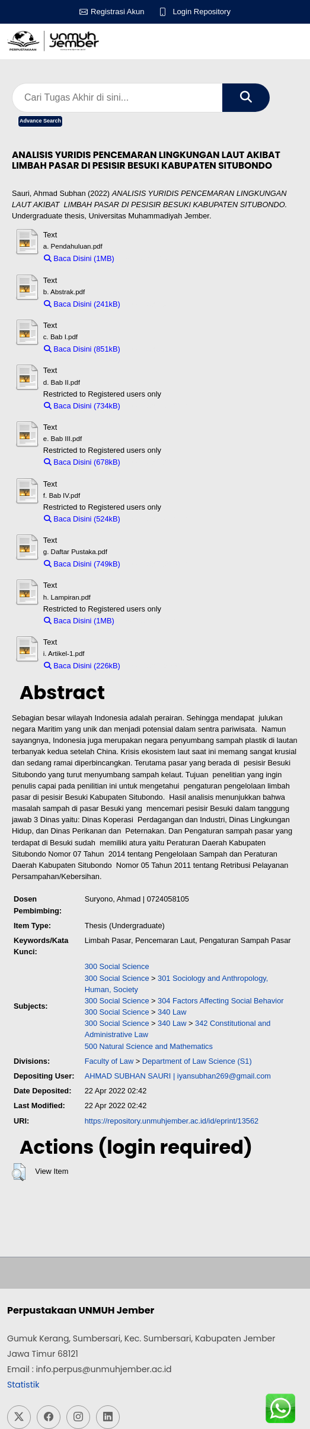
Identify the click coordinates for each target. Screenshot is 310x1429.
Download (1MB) (148, 258)
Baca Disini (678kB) (82, 462)
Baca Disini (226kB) (82, 665)
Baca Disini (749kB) (82, 563)
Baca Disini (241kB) (82, 304)
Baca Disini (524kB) (82, 518)
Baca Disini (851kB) (82, 349)
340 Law (172, 1012)
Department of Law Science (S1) (197, 1061)
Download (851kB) (157, 349)
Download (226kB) (157, 665)
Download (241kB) (157, 304)
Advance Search (40, 121)
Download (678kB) (157, 462)
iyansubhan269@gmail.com (224, 1075)
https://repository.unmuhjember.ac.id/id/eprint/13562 (172, 1120)
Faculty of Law (109, 1061)
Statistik (23, 1385)
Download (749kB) (157, 563)
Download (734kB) (157, 405)
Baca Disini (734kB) (82, 405)
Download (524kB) (157, 518)
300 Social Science (117, 966)
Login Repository (201, 11)
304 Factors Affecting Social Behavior (220, 1000)
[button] (18, 1172)
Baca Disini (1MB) (79, 258)
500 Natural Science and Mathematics (149, 1046)
